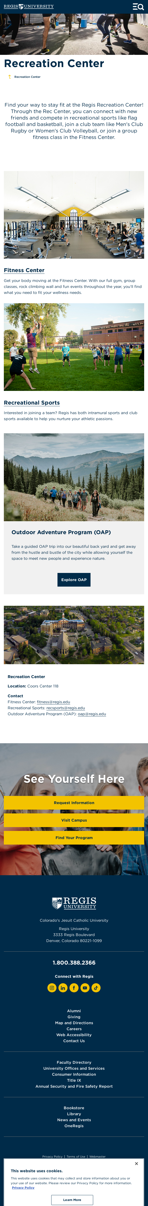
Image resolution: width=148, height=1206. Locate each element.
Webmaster (97, 1156)
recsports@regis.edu (65, 707)
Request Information (74, 802)
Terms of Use (76, 1156)
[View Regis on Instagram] (52, 987)
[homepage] (29, 7)
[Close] (136, 1176)
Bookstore (74, 1107)
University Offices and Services (74, 1068)
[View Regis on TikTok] (96, 987)
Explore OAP (74, 579)
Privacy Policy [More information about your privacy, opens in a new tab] (23, 1200)
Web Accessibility (74, 1034)
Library (74, 1113)
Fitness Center (24, 270)
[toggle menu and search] (138, 6)
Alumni (74, 1010)
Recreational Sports (32, 402)
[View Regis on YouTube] (85, 987)
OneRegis (74, 1125)
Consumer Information (74, 1074)
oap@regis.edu (92, 713)
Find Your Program (74, 837)
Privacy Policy (52, 1156)
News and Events (74, 1119)
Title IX (74, 1080)
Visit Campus (74, 820)
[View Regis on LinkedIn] (63, 987)
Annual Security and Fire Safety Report (74, 1086)
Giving (74, 1016)
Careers (74, 1028)
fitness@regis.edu (53, 701)
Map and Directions (74, 1022)
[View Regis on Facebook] (74, 987)
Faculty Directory (74, 1062)
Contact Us (74, 1040)
